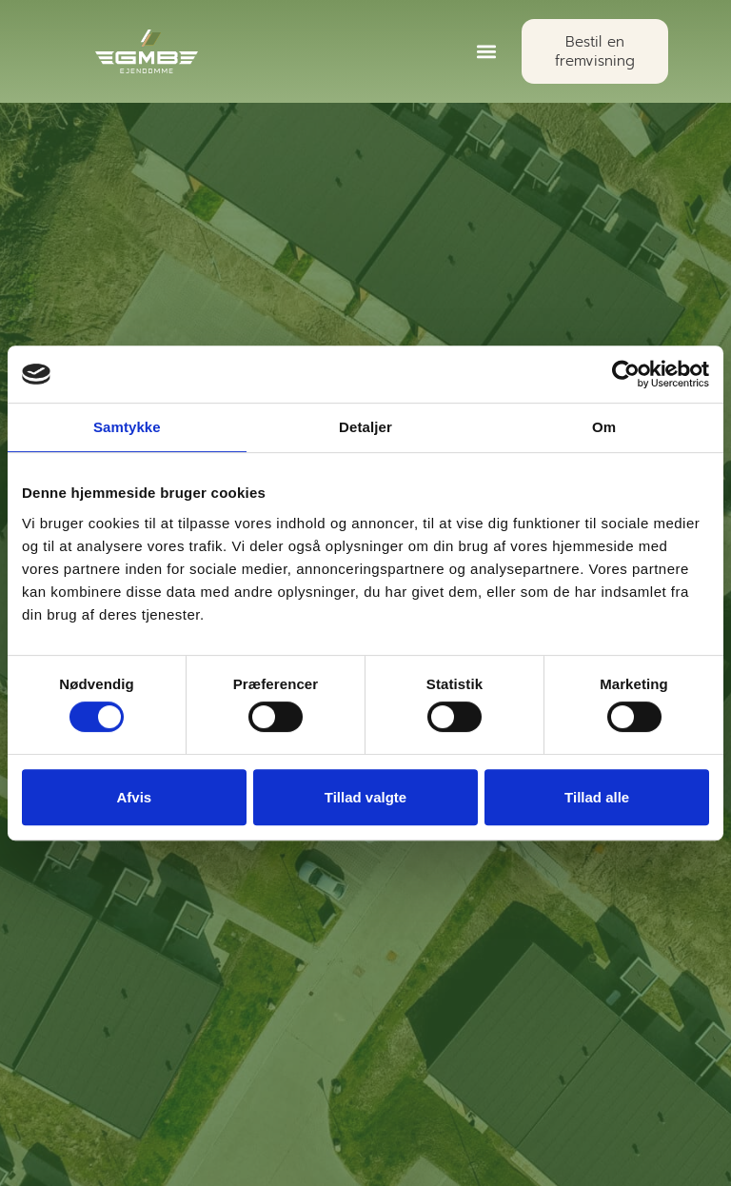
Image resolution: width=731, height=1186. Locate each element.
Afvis (133, 797)
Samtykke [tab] (127, 427)
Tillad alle (596, 797)
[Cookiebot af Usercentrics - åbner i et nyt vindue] (626, 374)
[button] (487, 52)
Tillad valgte (365, 797)
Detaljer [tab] (365, 427)
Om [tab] (604, 427)
